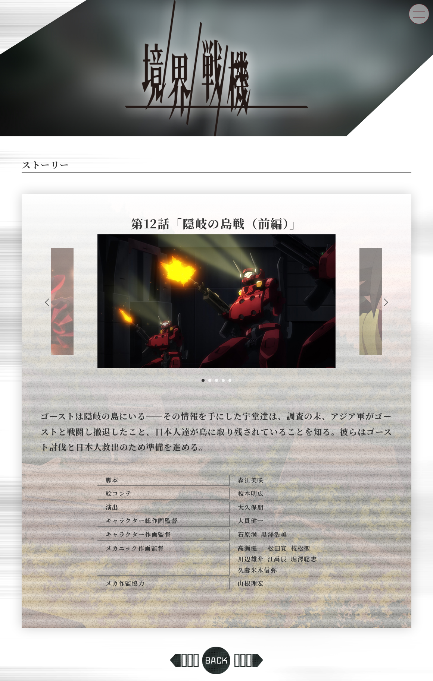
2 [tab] (209, 380)
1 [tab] (203, 380)
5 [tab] (229, 380)
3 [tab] (216, 380)
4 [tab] (223, 380)
